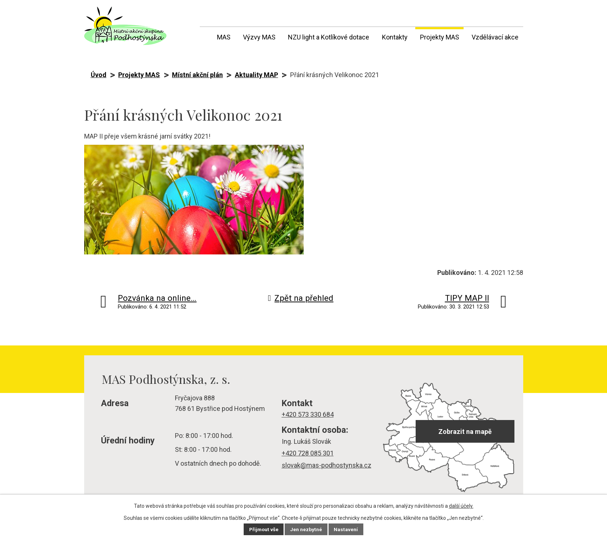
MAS (224, 37)
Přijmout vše (263, 529)
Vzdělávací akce (495, 37)
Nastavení (347, 529)
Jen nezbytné (307, 529)
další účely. (461, 506)
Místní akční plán (197, 75)
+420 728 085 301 (308, 453)
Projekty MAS (439, 37)
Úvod (204, 36)
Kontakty (395, 37)
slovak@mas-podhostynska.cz (326, 465)
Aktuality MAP (256, 75)
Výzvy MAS (259, 37)
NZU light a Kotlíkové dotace (328, 37)
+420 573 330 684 (308, 414)
